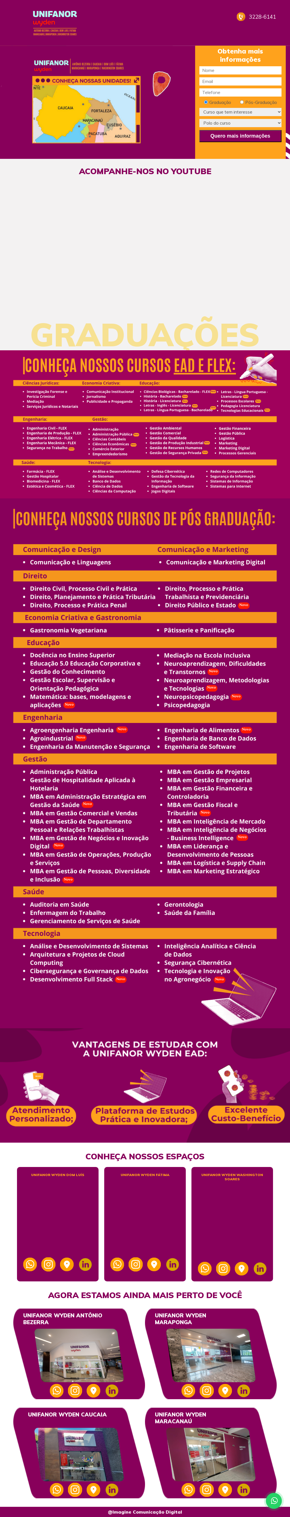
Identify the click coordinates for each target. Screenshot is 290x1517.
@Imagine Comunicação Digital (145, 1512)
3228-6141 (262, 16)
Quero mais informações (240, 136)
